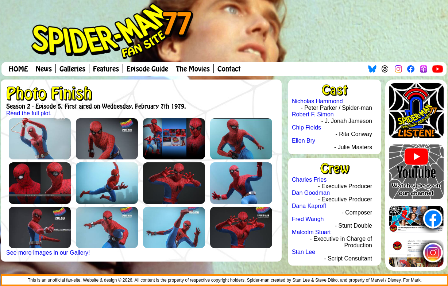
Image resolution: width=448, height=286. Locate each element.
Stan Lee (303, 252)
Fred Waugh (308, 219)
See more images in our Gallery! (48, 253)
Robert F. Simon (313, 114)
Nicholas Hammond (317, 101)
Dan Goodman (311, 193)
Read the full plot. (29, 113)
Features (106, 69)
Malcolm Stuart (311, 232)
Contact (229, 69)
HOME (18, 69)
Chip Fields (306, 127)
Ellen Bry (303, 141)
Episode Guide (147, 69)
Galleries (72, 69)
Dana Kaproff (309, 206)
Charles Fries (309, 180)
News (44, 69)
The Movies (193, 69)
